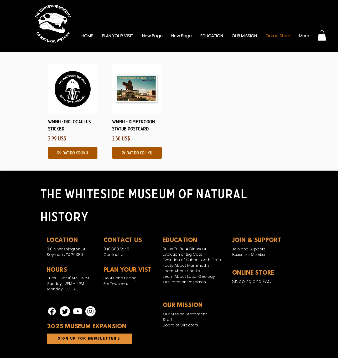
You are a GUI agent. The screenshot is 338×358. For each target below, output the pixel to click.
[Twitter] (65, 311)
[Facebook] (52, 311)
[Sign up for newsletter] (89, 339)
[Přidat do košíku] (73, 153)
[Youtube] (77, 311)
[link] (322, 35)
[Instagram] (90, 311)
